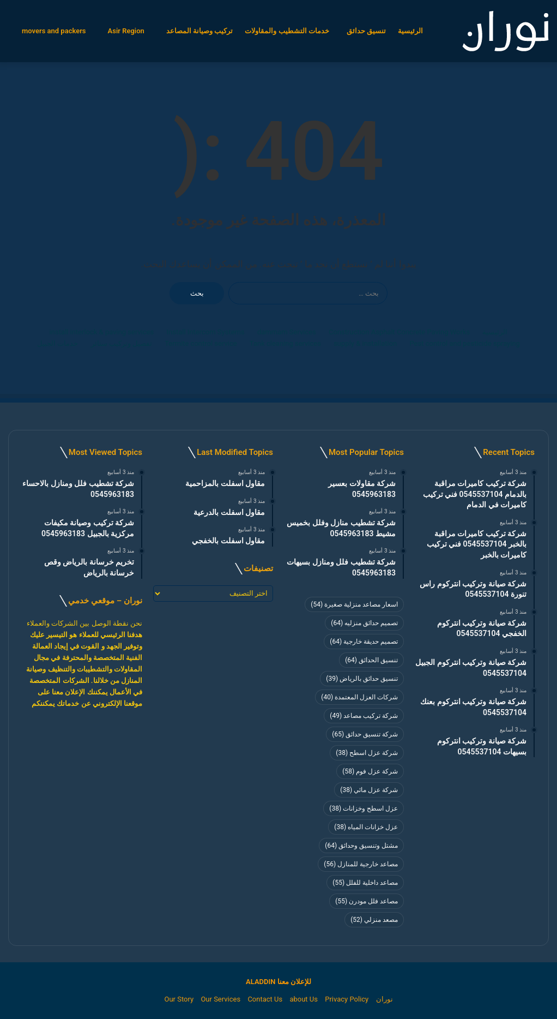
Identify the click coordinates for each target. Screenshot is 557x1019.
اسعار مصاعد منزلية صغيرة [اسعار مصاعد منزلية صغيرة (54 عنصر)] (354, 604)
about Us (303, 999)
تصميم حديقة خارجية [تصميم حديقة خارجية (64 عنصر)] (364, 641)
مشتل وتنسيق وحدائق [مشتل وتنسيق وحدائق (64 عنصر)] (361, 845)
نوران (384, 999)
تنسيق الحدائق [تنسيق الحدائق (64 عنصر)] (371, 660)
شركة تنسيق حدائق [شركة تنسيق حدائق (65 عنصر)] (365, 734)
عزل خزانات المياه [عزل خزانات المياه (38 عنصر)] (366, 827)
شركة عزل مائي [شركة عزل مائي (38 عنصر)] (369, 790)
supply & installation (365, 343)
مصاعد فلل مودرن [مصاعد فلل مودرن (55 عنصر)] (366, 901)
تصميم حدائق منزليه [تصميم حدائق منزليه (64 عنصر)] (364, 623)
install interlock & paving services (102, 332)
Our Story (178, 999)
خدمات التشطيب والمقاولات (287, 31)
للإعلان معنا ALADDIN (278, 982)
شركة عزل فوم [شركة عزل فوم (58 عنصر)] (370, 771)
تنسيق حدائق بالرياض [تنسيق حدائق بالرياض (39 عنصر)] (362, 678)
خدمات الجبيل (57, 343)
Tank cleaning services (285, 343)
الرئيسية (410, 31)
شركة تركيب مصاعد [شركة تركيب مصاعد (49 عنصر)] (364, 716)
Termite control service (201, 343)
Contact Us (264, 999)
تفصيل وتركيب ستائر (121, 343)
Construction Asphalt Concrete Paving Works (399, 332)
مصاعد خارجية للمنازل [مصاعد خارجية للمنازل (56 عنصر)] (361, 864)
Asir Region (126, 31)
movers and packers (54, 31)
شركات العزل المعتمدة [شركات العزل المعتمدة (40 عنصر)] (359, 697)
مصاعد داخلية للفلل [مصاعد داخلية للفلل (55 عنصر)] (365, 882)
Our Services (220, 999)
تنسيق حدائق (366, 31)
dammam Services (286, 332)
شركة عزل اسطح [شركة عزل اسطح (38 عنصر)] (367, 753)
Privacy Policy (346, 999)
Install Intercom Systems (206, 332)
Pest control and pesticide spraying (465, 343)
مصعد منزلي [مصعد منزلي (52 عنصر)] (374, 920)
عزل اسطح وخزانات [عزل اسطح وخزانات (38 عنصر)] (363, 808)
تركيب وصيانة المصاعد (199, 31)
